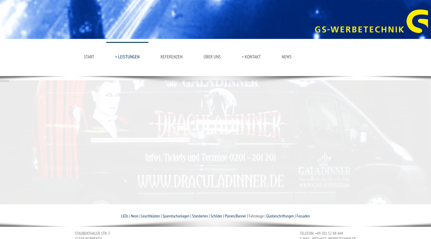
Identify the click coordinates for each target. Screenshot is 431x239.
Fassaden (303, 216)
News (287, 57)
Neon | (136, 216)
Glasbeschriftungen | (281, 216)
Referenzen (171, 57)
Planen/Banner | (237, 216)
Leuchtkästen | (152, 216)
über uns (212, 57)
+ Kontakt (251, 57)
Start (89, 57)
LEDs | (126, 216)
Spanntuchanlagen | (177, 216)
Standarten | (201, 216)
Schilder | (217, 216)
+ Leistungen (127, 57)
